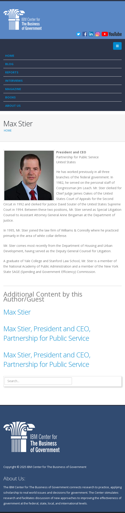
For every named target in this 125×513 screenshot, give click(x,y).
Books (10, 97)
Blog (9, 64)
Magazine (13, 89)
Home (9, 56)
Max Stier (17, 312)
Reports (11, 72)
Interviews (14, 81)
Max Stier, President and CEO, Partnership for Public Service (46, 333)
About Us (13, 106)
